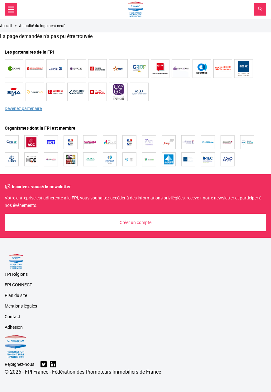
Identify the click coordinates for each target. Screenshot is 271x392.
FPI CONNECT (18, 285)
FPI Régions (16, 274)
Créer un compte (135, 222)
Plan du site (16, 295)
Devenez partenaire (23, 108)
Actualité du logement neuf (41, 25)
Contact (12, 316)
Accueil (6, 25)
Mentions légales (21, 306)
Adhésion (14, 327)
